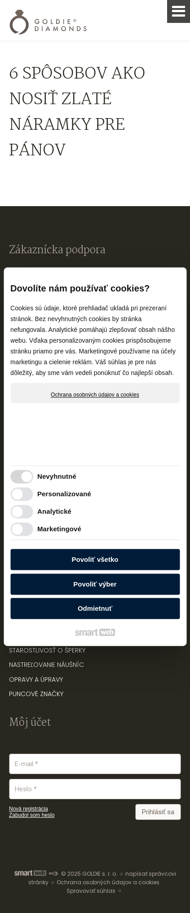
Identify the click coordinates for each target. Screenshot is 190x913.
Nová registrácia (28, 809)
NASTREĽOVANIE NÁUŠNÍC (46, 664)
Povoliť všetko (95, 560)
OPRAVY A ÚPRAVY (36, 679)
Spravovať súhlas (90, 891)
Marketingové (59, 529)
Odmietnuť (95, 609)
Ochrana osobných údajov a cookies (95, 395)
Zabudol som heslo (31, 815)
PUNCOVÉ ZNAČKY (36, 693)
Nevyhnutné (56, 476)
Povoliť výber (94, 584)
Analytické (54, 511)
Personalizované (64, 494)
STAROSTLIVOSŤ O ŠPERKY (47, 650)
